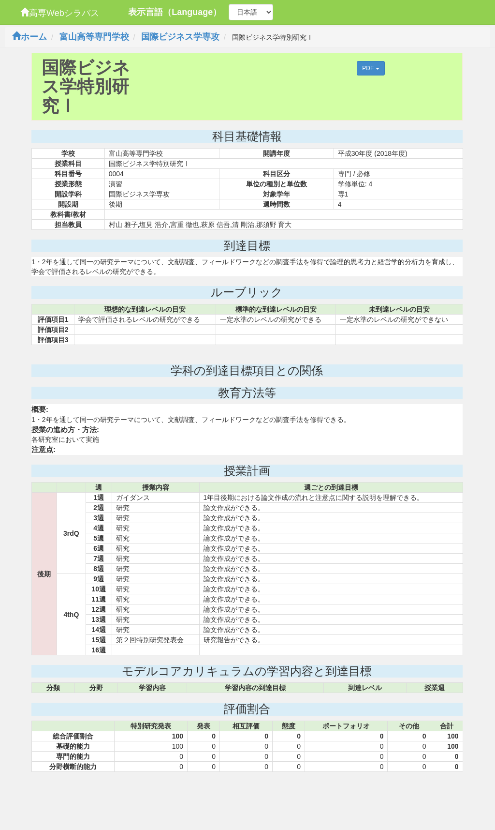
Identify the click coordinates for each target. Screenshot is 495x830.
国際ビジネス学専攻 (180, 37)
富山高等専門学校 (94, 37)
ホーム (29, 37)
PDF (370, 68)
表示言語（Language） (174, 12)
